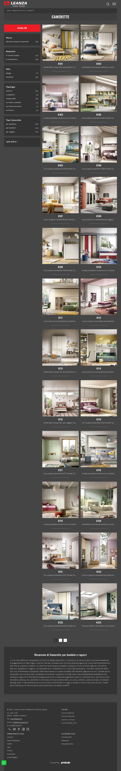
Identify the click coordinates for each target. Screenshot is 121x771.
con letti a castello (13, 102)
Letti (9, 747)
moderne (9, 77)
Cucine (64, 709)
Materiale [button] (10, 51)
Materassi (65, 740)
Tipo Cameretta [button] (13, 120)
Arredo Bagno (12, 757)
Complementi (66, 737)
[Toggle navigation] (114, 4)
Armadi (9, 750)
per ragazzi (10, 132)
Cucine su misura (68, 719)
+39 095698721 (16, 719)
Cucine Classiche (67, 716)
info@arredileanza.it (20, 722)
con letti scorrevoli (13, 106)
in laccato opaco (12, 55)
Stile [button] (8, 69)
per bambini (11, 128)
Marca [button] (9, 37)
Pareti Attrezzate (13, 740)
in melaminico (12, 59)
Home (9, 10)
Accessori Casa (68, 734)
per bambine (11, 124)
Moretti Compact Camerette (17, 42)
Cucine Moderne (67, 713)
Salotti (9, 744)
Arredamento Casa (18, 10)
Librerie (10, 737)
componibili (11, 99)
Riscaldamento (67, 744)
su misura (10, 110)
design (8, 73)
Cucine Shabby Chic (69, 723)
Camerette (30, 10)
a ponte (9, 91)
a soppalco (10, 95)
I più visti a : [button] (12, 141)
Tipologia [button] (10, 86)
